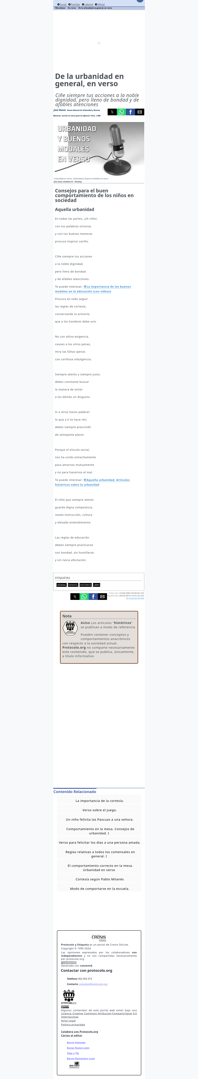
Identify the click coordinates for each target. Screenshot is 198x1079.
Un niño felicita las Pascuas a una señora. (100, 819)
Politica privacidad (73, 1024)
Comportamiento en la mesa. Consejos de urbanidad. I (100, 831)
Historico (85, 584)
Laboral (89, 4)
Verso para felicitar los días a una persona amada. (100, 842)
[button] (112, 112)
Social (63, 4)
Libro (96, 584)
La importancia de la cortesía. (100, 801)
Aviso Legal (68, 1020)
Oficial (101, 4)
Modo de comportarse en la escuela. (99, 888)
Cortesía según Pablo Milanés (100, 879)
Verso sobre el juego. (100, 810)
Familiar (75, 4)
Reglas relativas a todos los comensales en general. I (100, 854)
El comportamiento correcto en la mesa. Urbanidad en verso (100, 867)
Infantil (73, 584)
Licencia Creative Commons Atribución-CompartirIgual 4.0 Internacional (99, 1015)
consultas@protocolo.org (93, 984)
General (61, 584)
